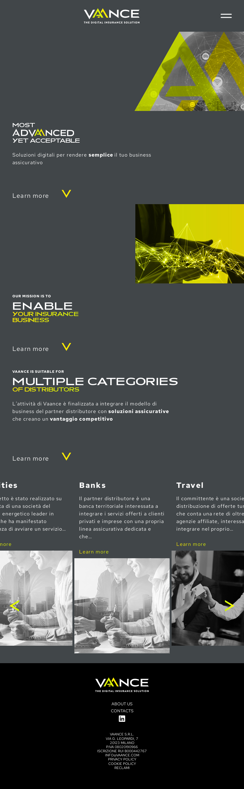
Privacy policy (122, 759)
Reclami (122, 768)
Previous (14, 606)
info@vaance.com (122, 755)
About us (122, 704)
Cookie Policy (122, 763)
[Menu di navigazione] (226, 16)
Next (229, 606)
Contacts (122, 711)
